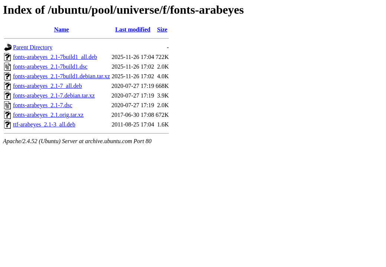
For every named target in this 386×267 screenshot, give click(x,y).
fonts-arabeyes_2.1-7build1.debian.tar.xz (61, 76)
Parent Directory (32, 47)
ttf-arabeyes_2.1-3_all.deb (44, 124)
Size (162, 29)
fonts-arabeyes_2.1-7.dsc (42, 105)
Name (61, 29)
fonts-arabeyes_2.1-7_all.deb (47, 86)
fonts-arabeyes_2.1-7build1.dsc (50, 66)
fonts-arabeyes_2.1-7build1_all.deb (55, 57)
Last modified (132, 29)
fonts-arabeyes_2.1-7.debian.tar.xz (54, 95)
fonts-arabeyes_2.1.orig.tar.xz (48, 115)
